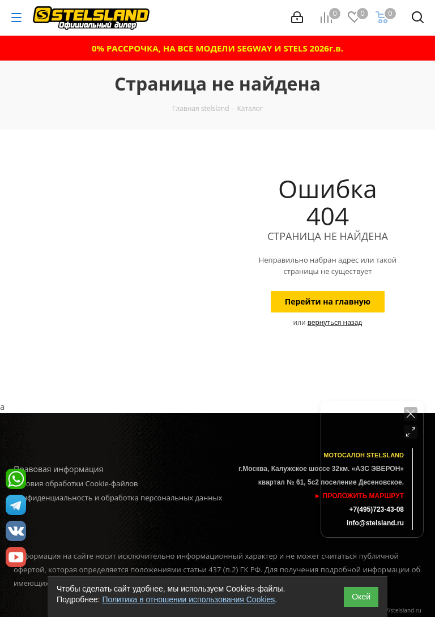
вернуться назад (335, 322)
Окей (361, 596)
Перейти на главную (327, 301)
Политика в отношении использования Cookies (188, 599)
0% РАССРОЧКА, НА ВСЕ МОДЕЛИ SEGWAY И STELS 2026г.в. (217, 48)
